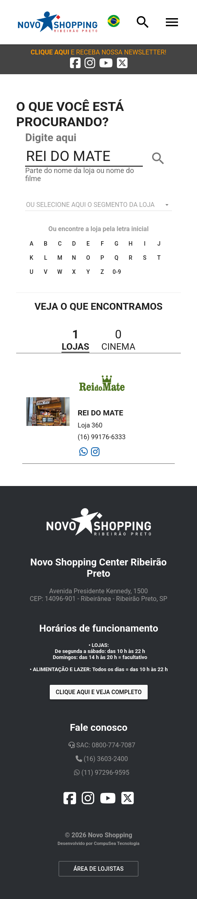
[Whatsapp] (83, 452)
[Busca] (143, 22)
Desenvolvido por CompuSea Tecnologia (98, 843)
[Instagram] (95, 452)
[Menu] (172, 22)
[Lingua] (114, 22)
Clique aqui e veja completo (99, 692)
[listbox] (98, 205)
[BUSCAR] (158, 158)
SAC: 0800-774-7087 (102, 745)
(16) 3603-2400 (102, 759)
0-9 (116, 272)
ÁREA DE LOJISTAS (98, 869)
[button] (98, 52)
